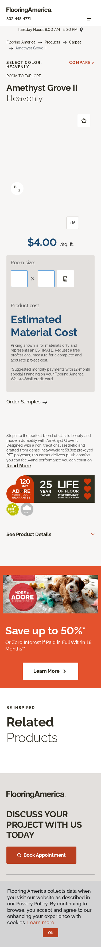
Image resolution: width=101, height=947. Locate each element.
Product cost (25, 305)
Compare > (82, 62)
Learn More (50, 671)
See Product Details (28, 534)
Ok (50, 933)
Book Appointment (41, 855)
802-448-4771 (18, 19)
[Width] (46, 278)
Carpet (75, 42)
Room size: (23, 262)
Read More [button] (18, 465)
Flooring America (21, 42)
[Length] (19, 278)
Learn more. (41, 922)
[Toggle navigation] (89, 18)
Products (52, 42)
